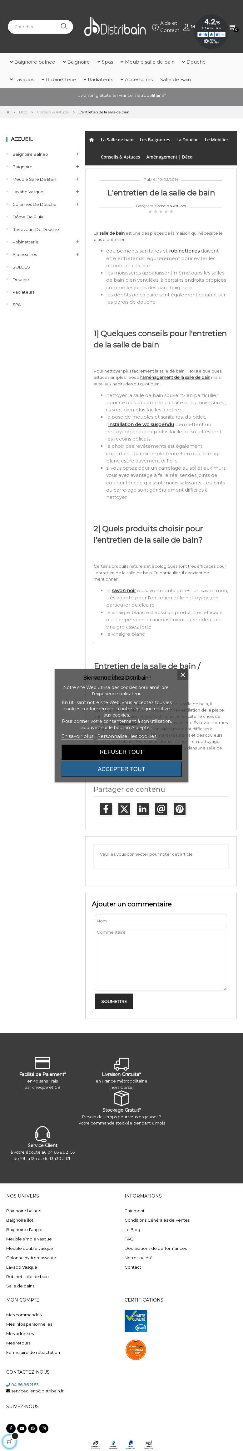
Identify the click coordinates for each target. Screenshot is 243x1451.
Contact (133, 1267)
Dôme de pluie (28, 216)
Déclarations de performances (156, 1248)
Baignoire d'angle (24, 1229)
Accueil (22, 139)
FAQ (129, 1238)
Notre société (139, 1257)
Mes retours (18, 1342)
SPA (16, 304)
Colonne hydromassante (31, 1257)
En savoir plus (77, 736)
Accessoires (24, 254)
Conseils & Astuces (120, 157)
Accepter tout (121, 769)
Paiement (135, 1210)
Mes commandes (24, 1314)
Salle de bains (20, 1285)
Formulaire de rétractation (33, 1352)
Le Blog (132, 1229)
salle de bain (112, 233)
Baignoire (22, 166)
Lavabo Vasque (27, 191)
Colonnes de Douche (34, 204)
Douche (20, 279)
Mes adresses (20, 1333)
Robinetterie (25, 241)
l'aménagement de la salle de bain (175, 377)
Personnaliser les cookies (126, 736)
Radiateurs (23, 292)
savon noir (124, 590)
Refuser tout (121, 752)
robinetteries (184, 251)
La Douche (187, 140)
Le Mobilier (216, 140)
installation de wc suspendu (141, 424)
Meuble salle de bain (34, 179)
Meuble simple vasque (29, 1238)
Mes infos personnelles (29, 1324)
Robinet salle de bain (27, 1276)
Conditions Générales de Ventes (157, 1220)
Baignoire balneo (30, 154)
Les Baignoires (155, 140)
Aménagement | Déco (169, 157)
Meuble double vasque (29, 1248)
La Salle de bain (117, 140)
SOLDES (21, 266)
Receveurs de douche (35, 229)
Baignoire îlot (19, 1220)
